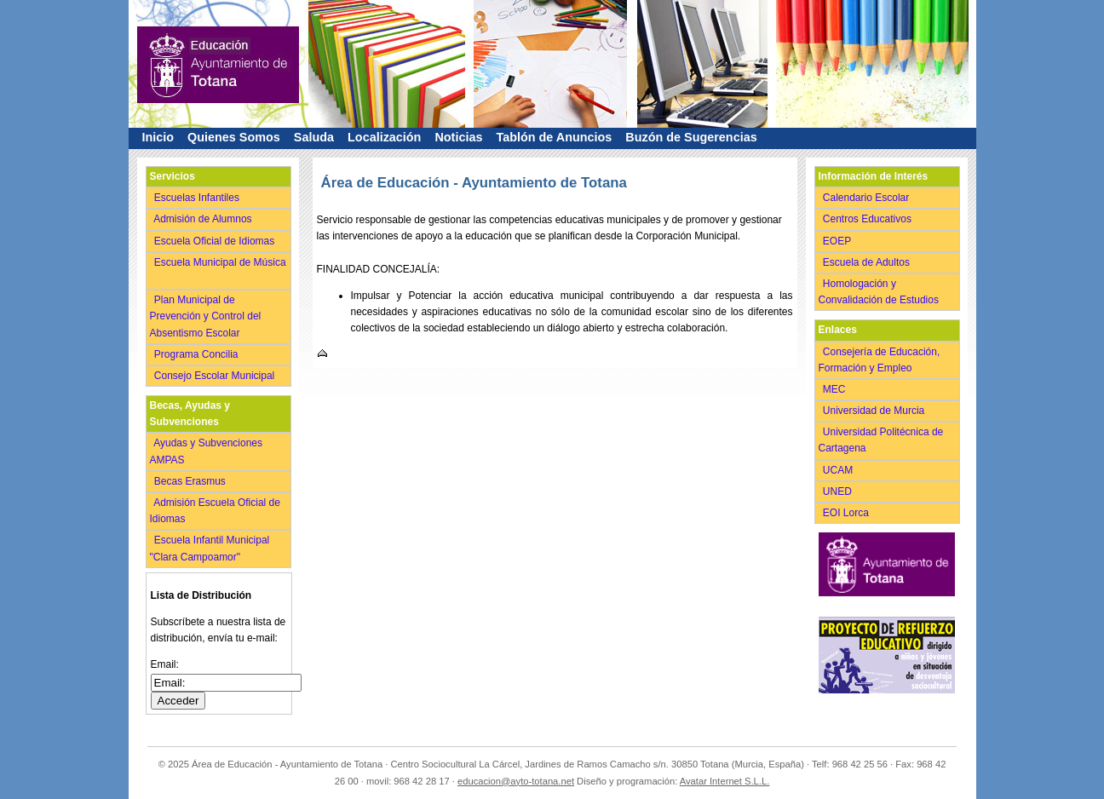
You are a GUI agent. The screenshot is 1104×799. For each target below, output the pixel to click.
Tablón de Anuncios (554, 137)
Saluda (314, 137)
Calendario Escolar (867, 198)
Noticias (458, 137)
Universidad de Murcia (875, 411)
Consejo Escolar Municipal (216, 376)
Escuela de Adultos (868, 262)
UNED (839, 491)
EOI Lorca (847, 513)
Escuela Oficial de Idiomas (216, 241)
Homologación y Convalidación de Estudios (882, 292)
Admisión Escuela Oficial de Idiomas (215, 511)
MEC (836, 389)
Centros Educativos (868, 219)
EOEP (838, 241)
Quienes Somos (233, 137)
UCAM (839, 470)
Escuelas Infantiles (198, 198)
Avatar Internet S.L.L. (725, 781)
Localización (384, 137)
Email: (165, 664)
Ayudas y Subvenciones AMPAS (206, 451)
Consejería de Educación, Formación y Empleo (879, 360)
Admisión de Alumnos (205, 219)
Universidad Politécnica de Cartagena (881, 440)
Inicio (158, 137)
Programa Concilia (198, 354)
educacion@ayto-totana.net (515, 781)
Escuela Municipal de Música (218, 270)
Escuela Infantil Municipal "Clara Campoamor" (210, 548)
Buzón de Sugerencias (690, 137)
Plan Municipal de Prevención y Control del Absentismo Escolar (206, 316)
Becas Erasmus (192, 481)
